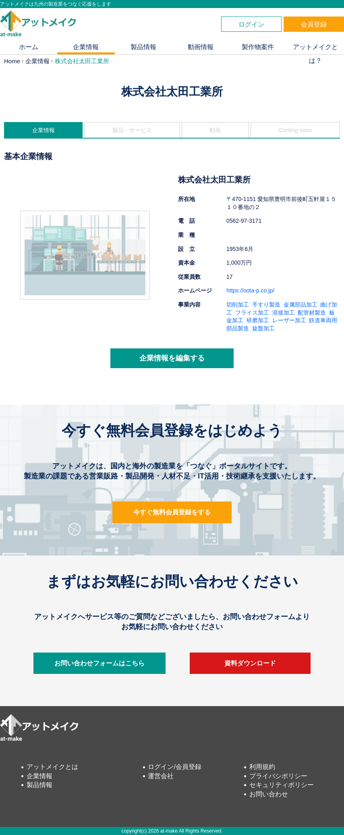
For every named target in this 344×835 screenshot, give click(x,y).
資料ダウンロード (250, 663)
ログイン (251, 24)
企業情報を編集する (172, 358)
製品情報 (143, 47)
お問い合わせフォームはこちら (99, 663)
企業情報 (86, 47)
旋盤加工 (263, 328)
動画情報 (200, 47)
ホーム (28, 47)
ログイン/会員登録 (174, 766)
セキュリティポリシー (281, 784)
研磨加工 (258, 320)
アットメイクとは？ (315, 49)
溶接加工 (283, 312)
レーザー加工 (289, 320)
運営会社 (161, 776)
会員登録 (314, 24)
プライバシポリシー (278, 776)
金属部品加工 (300, 304)
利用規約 (262, 766)
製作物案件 (258, 47)
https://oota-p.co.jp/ (250, 290)
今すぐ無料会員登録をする (172, 512)
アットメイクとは (52, 766)
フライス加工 (252, 312)
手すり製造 (266, 304)
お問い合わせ (268, 794)
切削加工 (237, 304)
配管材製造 (312, 312)
